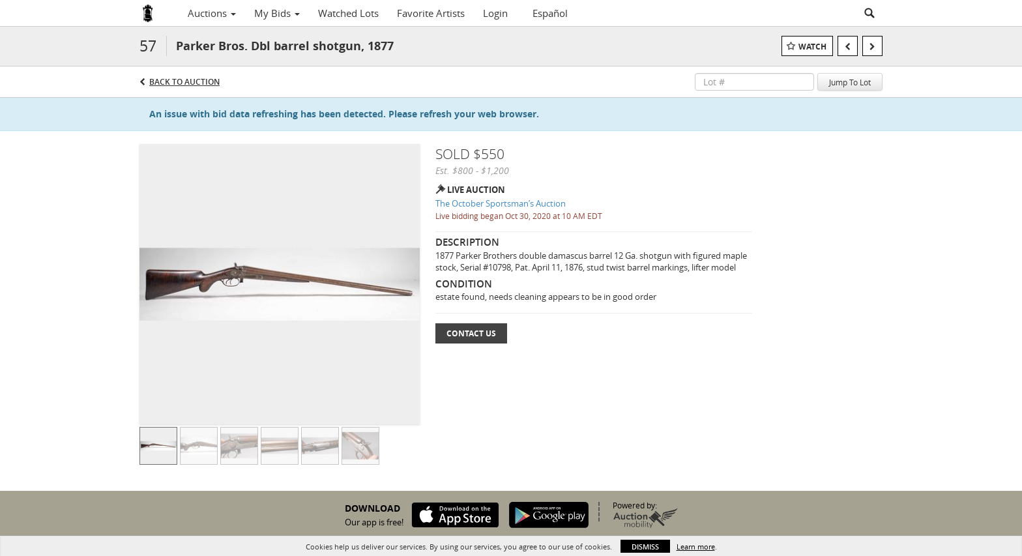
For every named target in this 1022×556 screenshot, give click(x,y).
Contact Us (471, 333)
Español (550, 13)
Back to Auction (184, 81)
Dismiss (645, 546)
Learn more (696, 546)
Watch (812, 46)
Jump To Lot (850, 82)
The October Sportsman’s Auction (500, 203)
